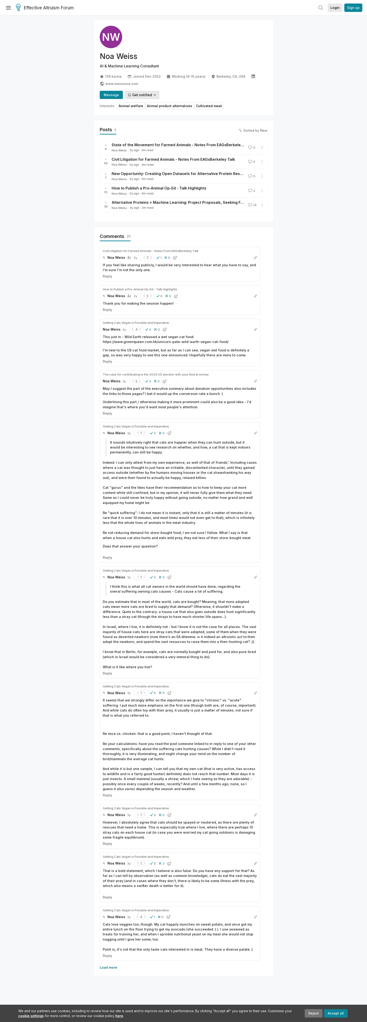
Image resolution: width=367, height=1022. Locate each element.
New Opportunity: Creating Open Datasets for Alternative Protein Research (181, 173)
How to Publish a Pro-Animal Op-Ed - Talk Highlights (159, 188)
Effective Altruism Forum (45, 8)
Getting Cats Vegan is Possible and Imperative (136, 323)
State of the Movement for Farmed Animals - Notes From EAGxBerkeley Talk (181, 144)
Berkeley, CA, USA (228, 76)
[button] (159, 257)
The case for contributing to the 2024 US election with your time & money (156, 374)
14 (252, 205)
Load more (108, 967)
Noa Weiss (119, 150)
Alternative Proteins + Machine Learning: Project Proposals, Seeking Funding (182, 202)
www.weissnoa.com (119, 83)
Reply (107, 276)
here (119, 1016)
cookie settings (31, 1016)
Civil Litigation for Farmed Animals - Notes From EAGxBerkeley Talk (173, 159)
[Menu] (8, 7)
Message (111, 95)
